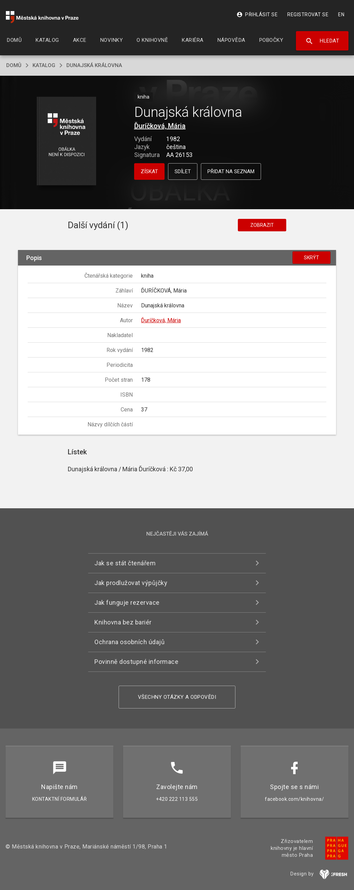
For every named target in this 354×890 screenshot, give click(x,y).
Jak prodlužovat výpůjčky (130, 582)
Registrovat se (307, 14)
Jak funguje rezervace (127, 602)
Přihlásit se (257, 14)
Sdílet (183, 171)
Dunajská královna (94, 65)
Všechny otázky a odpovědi (177, 697)
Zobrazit (262, 225)
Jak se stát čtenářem (125, 563)
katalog (43, 65)
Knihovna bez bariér (123, 622)
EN (341, 14)
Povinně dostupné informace (136, 661)
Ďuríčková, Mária (160, 126)
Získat (149, 171)
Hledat (322, 41)
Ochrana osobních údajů (129, 642)
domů (13, 65)
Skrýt (311, 257)
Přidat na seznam (230, 171)
